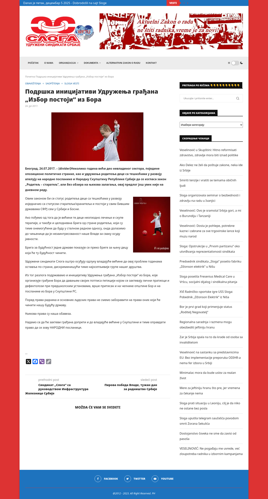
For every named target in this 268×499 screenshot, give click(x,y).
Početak (33, 63)
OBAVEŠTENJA (33, 83)
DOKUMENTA (91, 63)
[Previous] (184, 3)
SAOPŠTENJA (53, 83)
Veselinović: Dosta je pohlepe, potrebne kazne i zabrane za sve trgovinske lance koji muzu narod (210, 231)
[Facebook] (106, 478)
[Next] (187, 3)
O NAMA (48, 63)
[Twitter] (134, 478)
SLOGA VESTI (71, 83)
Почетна (30, 76)
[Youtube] (162, 478)
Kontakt (151, 63)
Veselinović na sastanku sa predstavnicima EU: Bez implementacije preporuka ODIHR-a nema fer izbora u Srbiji (210, 357)
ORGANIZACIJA (67, 63)
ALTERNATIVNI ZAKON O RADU (123, 63)
